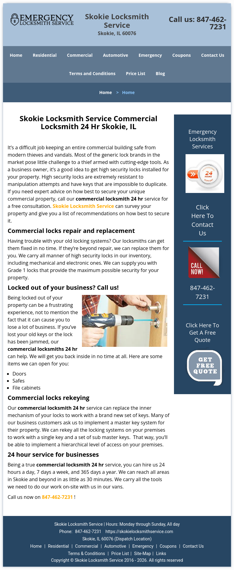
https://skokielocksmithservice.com (139, 531)
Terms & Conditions (86, 553)
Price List (135, 73)
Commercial (80, 55)
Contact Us (212, 55)
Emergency (150, 55)
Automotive (115, 55)
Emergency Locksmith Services (202, 139)
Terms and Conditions (92, 73)
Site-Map (142, 553)
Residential (45, 55)
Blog (160, 73)
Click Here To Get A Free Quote (202, 332)
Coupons (181, 55)
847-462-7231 (211, 22)
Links (161, 553)
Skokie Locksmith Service (83, 206)
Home (16, 55)
